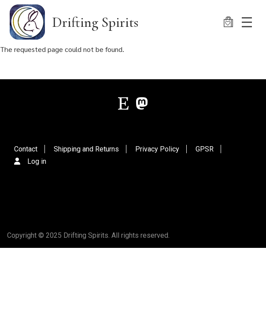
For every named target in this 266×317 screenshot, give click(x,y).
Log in (36, 161)
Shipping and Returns (86, 149)
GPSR (205, 149)
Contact (25, 149)
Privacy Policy (157, 149)
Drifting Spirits (95, 22)
